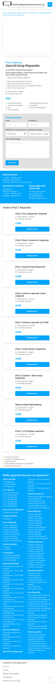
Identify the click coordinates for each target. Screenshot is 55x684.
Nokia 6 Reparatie (35, 525)
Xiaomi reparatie (34, 632)
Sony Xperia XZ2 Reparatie (38, 626)
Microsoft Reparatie (11, 630)
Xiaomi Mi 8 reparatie (36, 637)
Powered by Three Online (11, 681)
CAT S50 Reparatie (10, 504)
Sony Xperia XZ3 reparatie (38, 628)
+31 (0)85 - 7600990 (9, 178)
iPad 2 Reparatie (45, 13)
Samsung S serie (34, 587)
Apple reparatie (22, 13)
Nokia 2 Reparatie (35, 514)
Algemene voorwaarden (11, 674)
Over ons (6, 666)
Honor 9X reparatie (11, 538)
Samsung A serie (34, 573)
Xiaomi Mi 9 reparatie (36, 639)
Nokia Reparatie (34, 511)
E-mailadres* (32, 121)
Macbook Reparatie (11, 563)
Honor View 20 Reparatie (13, 541)
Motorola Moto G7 (35, 499)
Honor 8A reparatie (11, 530)
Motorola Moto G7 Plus (37, 503)
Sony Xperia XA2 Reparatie (38, 606)
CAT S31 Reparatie (10, 497)
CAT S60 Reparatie (10, 506)
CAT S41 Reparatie (10, 502)
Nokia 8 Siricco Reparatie (37, 536)
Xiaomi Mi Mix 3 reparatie (38, 644)
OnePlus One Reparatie (37, 565)
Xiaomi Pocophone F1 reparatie (40, 648)
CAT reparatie (8, 490)
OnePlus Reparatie (35, 542)
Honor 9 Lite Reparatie (12, 534)
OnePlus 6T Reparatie (36, 558)
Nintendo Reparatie (11, 512)
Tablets (7, 547)
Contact (5, 670)
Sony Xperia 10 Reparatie (37, 597)
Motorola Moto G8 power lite (39, 508)
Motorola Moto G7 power (38, 506)
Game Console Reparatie (13, 509)
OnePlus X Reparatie (36, 567)
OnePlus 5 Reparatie (36, 551)
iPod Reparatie (9, 486)
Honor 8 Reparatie (10, 527)
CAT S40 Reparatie (10, 499)
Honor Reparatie (9, 522)
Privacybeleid (7, 677)
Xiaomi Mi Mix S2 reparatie (38, 646)
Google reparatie (10, 516)
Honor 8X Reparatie (11, 532)
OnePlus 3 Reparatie (36, 547)
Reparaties (12, 13)
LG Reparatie (8, 553)
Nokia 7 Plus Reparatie (37, 530)
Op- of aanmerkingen (13, 139)
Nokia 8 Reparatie (35, 534)
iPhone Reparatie (10, 484)
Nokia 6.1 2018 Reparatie (37, 527)
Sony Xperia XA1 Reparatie (38, 602)
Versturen (12, 163)
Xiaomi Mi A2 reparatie (37, 641)
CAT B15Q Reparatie (11, 493)
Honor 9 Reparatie (10, 536)
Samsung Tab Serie (35, 589)
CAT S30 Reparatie (10, 495)
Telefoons (7, 519)
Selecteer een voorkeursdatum (16, 130)
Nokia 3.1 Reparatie (36, 519)
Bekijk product (32, 229)
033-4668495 (33, 196)
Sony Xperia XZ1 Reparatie (38, 615)
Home (5, 13)
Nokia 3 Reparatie (35, 516)
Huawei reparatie (10, 544)
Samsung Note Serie (36, 580)
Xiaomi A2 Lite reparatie (37, 635)
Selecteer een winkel (35, 130)
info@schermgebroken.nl (11, 180)
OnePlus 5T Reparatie (36, 554)
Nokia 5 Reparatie (35, 521)
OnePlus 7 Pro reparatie (37, 560)
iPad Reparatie (34, 13)
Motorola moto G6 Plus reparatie (40, 497)
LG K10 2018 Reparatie (12, 556)
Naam (8, 121)
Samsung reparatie (35, 570)
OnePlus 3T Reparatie (36, 549)
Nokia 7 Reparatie (35, 532)
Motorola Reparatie (36, 494)
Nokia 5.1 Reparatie (36, 523)
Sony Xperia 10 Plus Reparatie (39, 595)
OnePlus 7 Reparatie (36, 563)
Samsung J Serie (34, 576)
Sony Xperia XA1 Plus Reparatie (40, 600)
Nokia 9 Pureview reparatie (38, 538)
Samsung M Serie (35, 578)
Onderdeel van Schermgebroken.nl (15, 663)
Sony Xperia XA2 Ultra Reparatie (40, 608)
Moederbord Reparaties (13, 651)
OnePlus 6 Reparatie (36, 556)
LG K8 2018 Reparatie (11, 558)
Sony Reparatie (34, 592)
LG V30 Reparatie (10, 560)
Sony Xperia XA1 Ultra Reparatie (40, 604)
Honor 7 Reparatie (10, 525)
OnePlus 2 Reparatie (36, 545)
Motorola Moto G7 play (37, 501)
